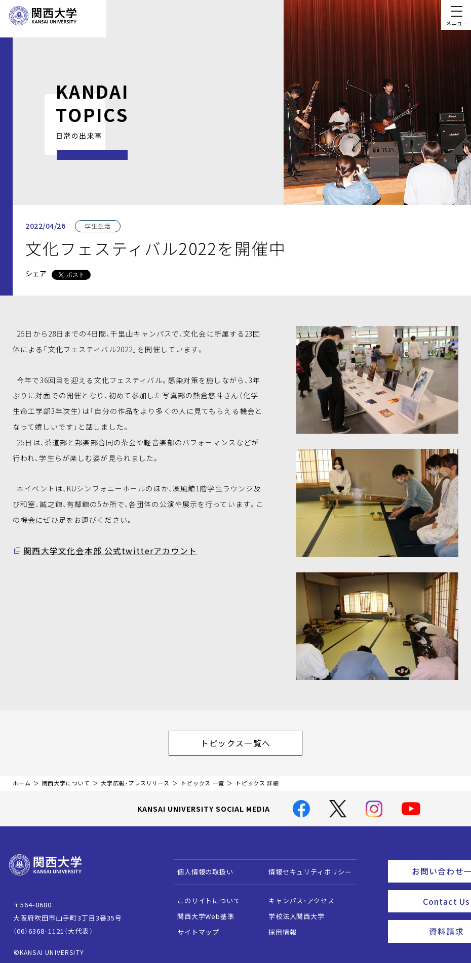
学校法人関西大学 (292, 911)
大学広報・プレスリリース (135, 778)
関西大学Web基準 (201, 911)
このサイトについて (204, 896)
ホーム (22, 778)
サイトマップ (194, 927)
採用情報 (278, 927)
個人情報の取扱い (201, 867)
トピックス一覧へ (245, 740)
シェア (36, 273)
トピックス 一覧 (202, 778)
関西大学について (66, 778)
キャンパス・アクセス (297, 896)
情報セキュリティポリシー (305, 867)
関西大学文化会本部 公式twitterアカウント (99, 551)
